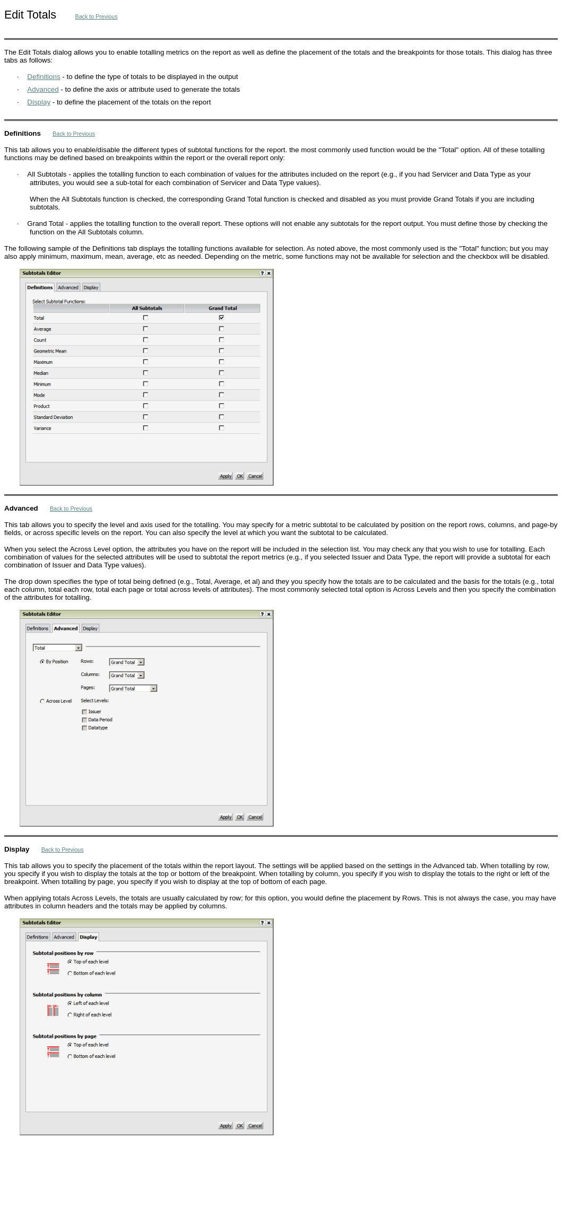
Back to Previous (96, 16)
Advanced (42, 89)
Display (38, 102)
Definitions (43, 77)
